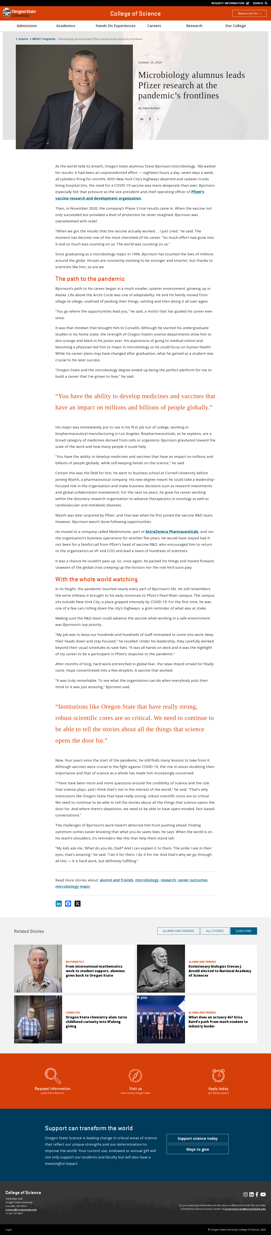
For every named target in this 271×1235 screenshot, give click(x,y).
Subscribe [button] (243, 931)
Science (23, 39)
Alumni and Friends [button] (178, 931)
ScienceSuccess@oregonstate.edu (245, 1209)
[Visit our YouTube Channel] (263, 1195)
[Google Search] (261, 3)
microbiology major (72, 886)
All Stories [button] (215, 931)
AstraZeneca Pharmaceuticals (171, 531)
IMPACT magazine (43, 39)
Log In (8, 1229)
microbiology (147, 880)
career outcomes (192, 880)
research (168, 880)
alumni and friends (116, 880)
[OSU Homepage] (19, 16)
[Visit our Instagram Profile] (245, 1195)
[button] (198, 1138)
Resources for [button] (249, 13)
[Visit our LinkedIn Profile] (251, 1195)
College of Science (135, 13)
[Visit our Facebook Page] (256, 1195)
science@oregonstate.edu (21, 1209)
